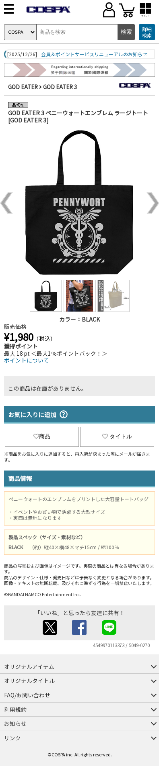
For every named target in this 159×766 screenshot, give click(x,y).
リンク (12, 738)
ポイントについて (26, 360)
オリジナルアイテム (29, 666)
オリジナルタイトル (29, 680)
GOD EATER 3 (60, 87)
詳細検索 (147, 32)
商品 (41, 436)
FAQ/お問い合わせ (27, 695)
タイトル (117, 436)
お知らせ (15, 723)
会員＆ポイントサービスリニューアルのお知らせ (94, 54)
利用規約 (15, 709)
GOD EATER (23, 87)
